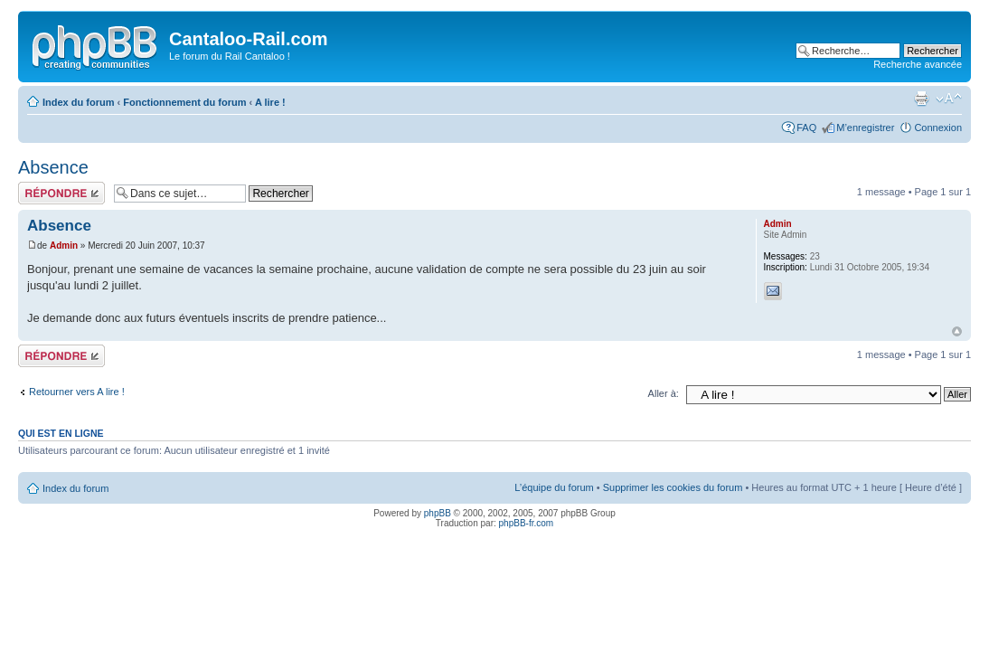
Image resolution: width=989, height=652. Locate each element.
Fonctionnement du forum (184, 102)
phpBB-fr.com (526, 523)
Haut (957, 331)
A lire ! (270, 102)
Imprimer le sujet (921, 98)
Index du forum (78, 102)
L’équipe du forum (553, 487)
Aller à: (663, 393)
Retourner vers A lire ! (77, 391)
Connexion (938, 127)
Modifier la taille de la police (949, 98)
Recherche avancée (917, 64)
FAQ (806, 127)
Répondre (61, 193)
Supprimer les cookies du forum (673, 487)
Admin (64, 245)
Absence (53, 167)
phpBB (437, 513)
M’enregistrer (865, 127)
